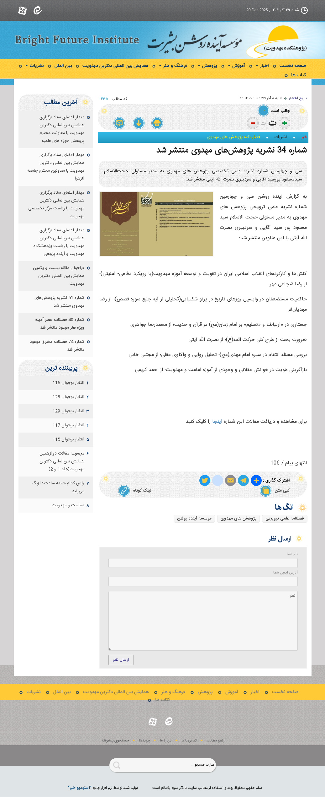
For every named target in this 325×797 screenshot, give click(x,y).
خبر (304, 137)
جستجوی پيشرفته (115, 741)
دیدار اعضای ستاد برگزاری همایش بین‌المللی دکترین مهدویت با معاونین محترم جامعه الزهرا (55, 166)
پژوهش (207, 65)
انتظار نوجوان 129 (68, 411)
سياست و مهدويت (68, 505)
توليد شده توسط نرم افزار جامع (103, 788)
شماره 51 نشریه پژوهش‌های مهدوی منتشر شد (59, 302)
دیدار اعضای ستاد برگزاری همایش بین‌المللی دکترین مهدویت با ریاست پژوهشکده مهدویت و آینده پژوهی (59, 242)
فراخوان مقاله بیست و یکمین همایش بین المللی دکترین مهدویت (58, 276)
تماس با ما (189, 741)
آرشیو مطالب (216, 741)
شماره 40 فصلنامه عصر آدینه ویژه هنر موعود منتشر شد (59, 323)
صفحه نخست (293, 65)
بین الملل (63, 65)
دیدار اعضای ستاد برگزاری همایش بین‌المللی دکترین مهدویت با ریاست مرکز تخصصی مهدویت (56, 204)
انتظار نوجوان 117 (68, 425)
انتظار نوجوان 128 (68, 397)
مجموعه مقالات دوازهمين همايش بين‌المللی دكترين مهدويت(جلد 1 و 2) (61, 461)
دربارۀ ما (165, 741)
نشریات (34, 65)
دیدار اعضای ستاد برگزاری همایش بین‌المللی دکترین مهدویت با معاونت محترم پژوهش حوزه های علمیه (61, 129)
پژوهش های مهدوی (238, 518)
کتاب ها (298, 75)
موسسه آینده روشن (194, 518)
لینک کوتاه (134, 490)
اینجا (217, 421)
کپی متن (275, 490)
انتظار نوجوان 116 (68, 383)
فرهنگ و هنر (173, 65)
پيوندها (144, 741)
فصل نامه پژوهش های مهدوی (233, 137)
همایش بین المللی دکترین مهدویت (115, 65)
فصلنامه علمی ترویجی (284, 518)
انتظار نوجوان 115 (68, 439)
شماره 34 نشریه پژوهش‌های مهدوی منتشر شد (231, 150)
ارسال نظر (121, 659)
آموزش (236, 65)
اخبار (262, 65)
